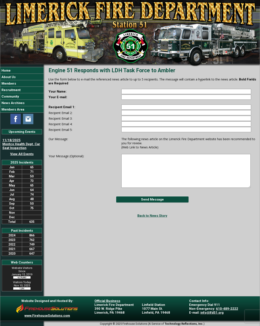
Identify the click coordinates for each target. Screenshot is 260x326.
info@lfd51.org (212, 313)
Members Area (12, 109)
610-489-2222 (227, 309)
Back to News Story (152, 216)
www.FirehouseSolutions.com (47, 316)
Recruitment (11, 90)
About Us (8, 77)
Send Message (152, 199)
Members (8, 83)
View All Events (22, 154)
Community (10, 96)
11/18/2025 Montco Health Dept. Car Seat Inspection (21, 144)
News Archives (12, 103)
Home (6, 70)
